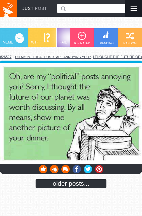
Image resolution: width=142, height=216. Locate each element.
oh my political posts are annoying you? (53, 57)
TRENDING (106, 38)
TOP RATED (81, 38)
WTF (40, 38)
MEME (13, 38)
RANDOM (129, 38)
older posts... (71, 183)
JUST (34, 8)
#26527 (5, 57)
